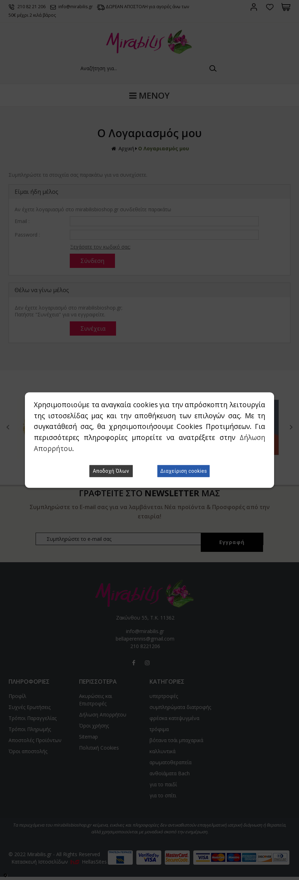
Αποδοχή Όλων (111, 471)
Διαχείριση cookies (183, 471)
